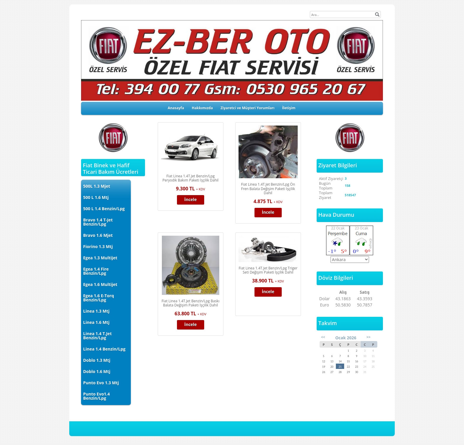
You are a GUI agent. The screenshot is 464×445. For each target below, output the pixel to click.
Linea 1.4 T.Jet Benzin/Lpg (97, 335)
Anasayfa (176, 107)
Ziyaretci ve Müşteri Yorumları (247, 107)
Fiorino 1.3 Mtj (98, 246)
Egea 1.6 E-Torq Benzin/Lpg (98, 298)
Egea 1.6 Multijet (100, 284)
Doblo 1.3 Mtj (96, 360)
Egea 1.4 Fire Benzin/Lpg (96, 271)
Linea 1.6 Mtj (96, 322)
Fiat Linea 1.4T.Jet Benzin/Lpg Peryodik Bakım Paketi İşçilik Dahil (190, 178)
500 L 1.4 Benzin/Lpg (104, 208)
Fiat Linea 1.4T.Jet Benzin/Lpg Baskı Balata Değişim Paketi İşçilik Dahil (190, 303)
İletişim (288, 107)
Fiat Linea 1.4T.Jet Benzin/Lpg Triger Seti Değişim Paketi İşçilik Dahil (268, 270)
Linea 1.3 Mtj (96, 311)
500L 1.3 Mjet (96, 186)
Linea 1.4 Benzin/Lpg (104, 349)
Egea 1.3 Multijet (100, 258)
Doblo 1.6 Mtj (96, 371)
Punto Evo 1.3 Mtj (101, 382)
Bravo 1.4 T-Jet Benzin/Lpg (98, 222)
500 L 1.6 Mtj (96, 197)
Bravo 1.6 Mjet (98, 235)
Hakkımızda (202, 107)
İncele (190, 199)
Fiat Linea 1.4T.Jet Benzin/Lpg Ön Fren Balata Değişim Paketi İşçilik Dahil (268, 189)
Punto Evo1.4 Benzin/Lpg (96, 396)
